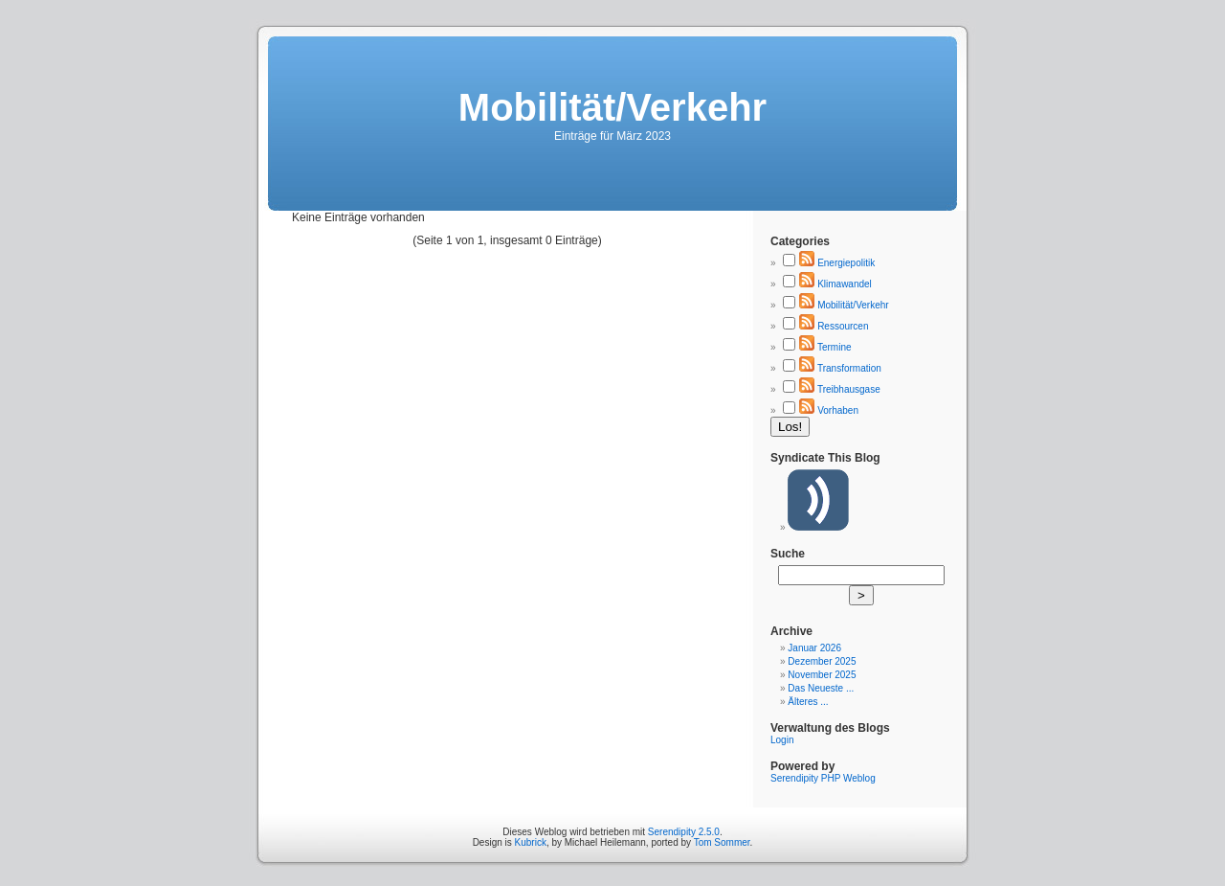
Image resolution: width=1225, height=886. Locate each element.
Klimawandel (844, 284)
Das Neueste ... (821, 688)
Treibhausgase (848, 389)
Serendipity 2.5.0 (684, 832)
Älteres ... (808, 701)
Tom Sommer (722, 842)
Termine (834, 347)
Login (781, 740)
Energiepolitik (846, 263)
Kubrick (530, 842)
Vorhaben (837, 410)
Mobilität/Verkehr (852, 305)
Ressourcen (842, 326)
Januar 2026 (814, 648)
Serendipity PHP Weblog (823, 778)
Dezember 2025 (822, 661)
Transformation (849, 368)
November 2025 (822, 675)
